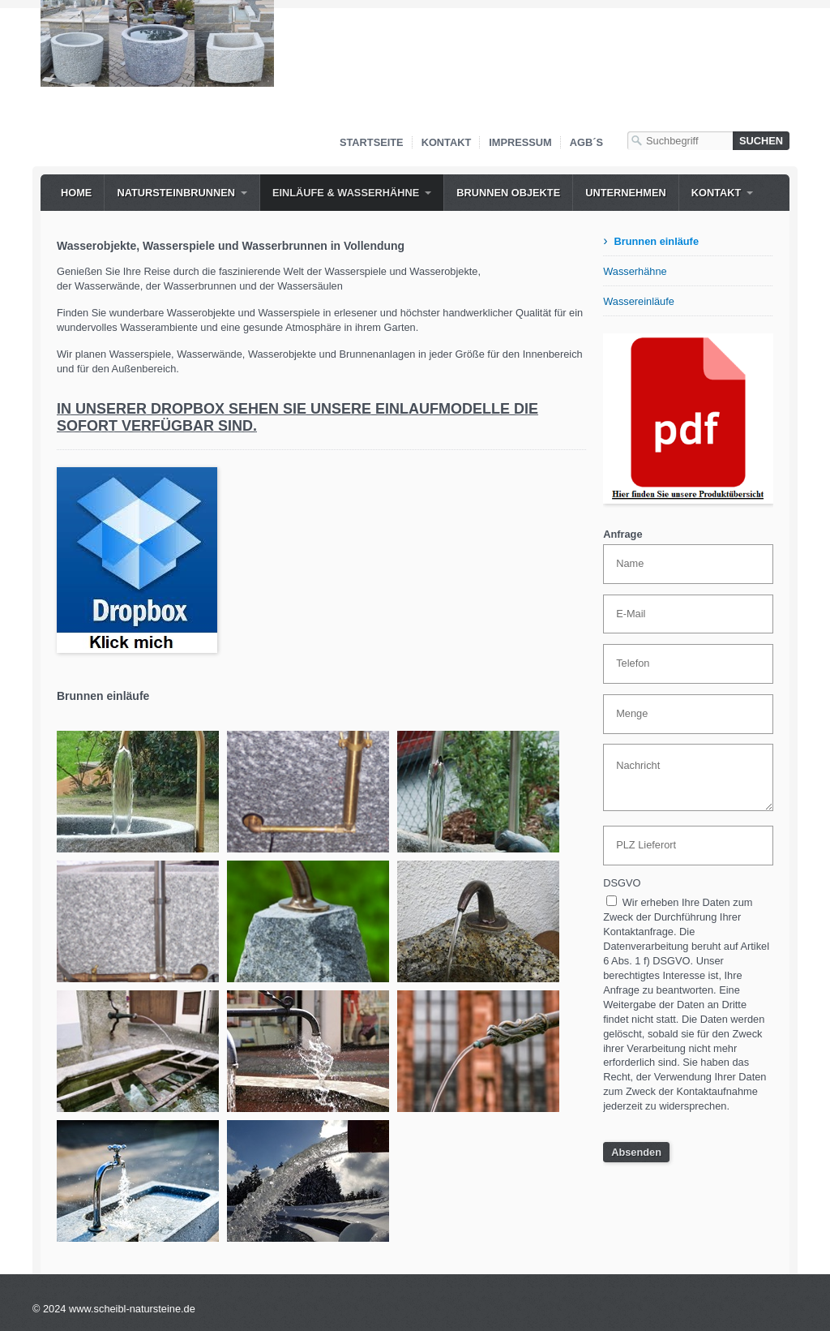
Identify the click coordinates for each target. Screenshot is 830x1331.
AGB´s (586, 142)
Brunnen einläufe (656, 241)
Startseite (372, 142)
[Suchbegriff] (680, 140)
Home (76, 193)
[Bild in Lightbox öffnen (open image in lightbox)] (157, 43)
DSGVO (621, 883)
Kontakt (446, 142)
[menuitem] (76, 192)
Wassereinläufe (638, 301)
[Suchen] (761, 140)
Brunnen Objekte (508, 193)
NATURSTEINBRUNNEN (176, 193)
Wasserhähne (634, 271)
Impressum (520, 142)
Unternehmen (625, 193)
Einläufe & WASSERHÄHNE (345, 193)
